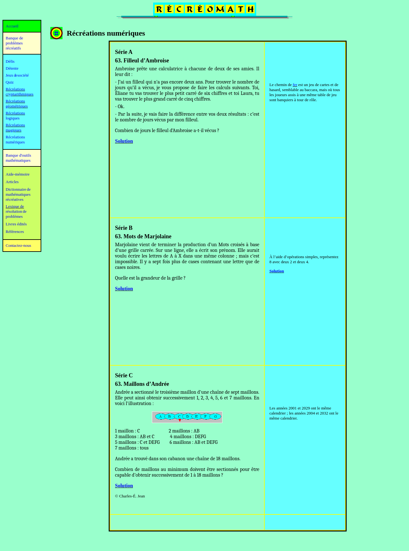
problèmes (14, 216)
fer (295, 84)
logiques (13, 118)
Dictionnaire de (18, 189)
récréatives (14, 199)
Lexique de (15, 206)
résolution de (16, 211)
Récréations (15, 113)
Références (15, 231)
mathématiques (18, 194)
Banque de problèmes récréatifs (14, 43)
